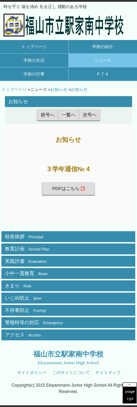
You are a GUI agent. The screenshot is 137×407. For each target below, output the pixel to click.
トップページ (34, 46)
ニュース (102, 60)
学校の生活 (33, 60)
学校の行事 (33, 74)
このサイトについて (71, 372)
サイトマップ (108, 372)
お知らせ (58, 89)
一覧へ (68, 115)
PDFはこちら (68, 188)
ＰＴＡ (102, 74)
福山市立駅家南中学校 (68, 357)
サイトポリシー (32, 372)
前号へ (47, 115)
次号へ (89, 115)
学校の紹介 (102, 46)
